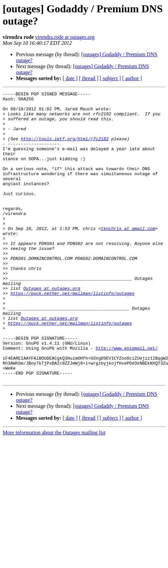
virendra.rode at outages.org (64, 37)
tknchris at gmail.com (128, 256)
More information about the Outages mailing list (54, 490)
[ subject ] (110, 78)
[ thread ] (88, 78)
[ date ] (70, 78)
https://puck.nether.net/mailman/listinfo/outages (72, 334)
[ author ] (132, 78)
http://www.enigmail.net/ (127, 400)
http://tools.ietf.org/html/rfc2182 (65, 149)
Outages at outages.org (51, 328)
